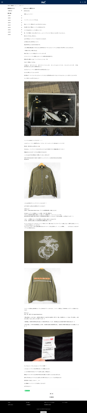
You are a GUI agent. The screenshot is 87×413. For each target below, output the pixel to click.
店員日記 (51, 397)
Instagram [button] (43, 412)
